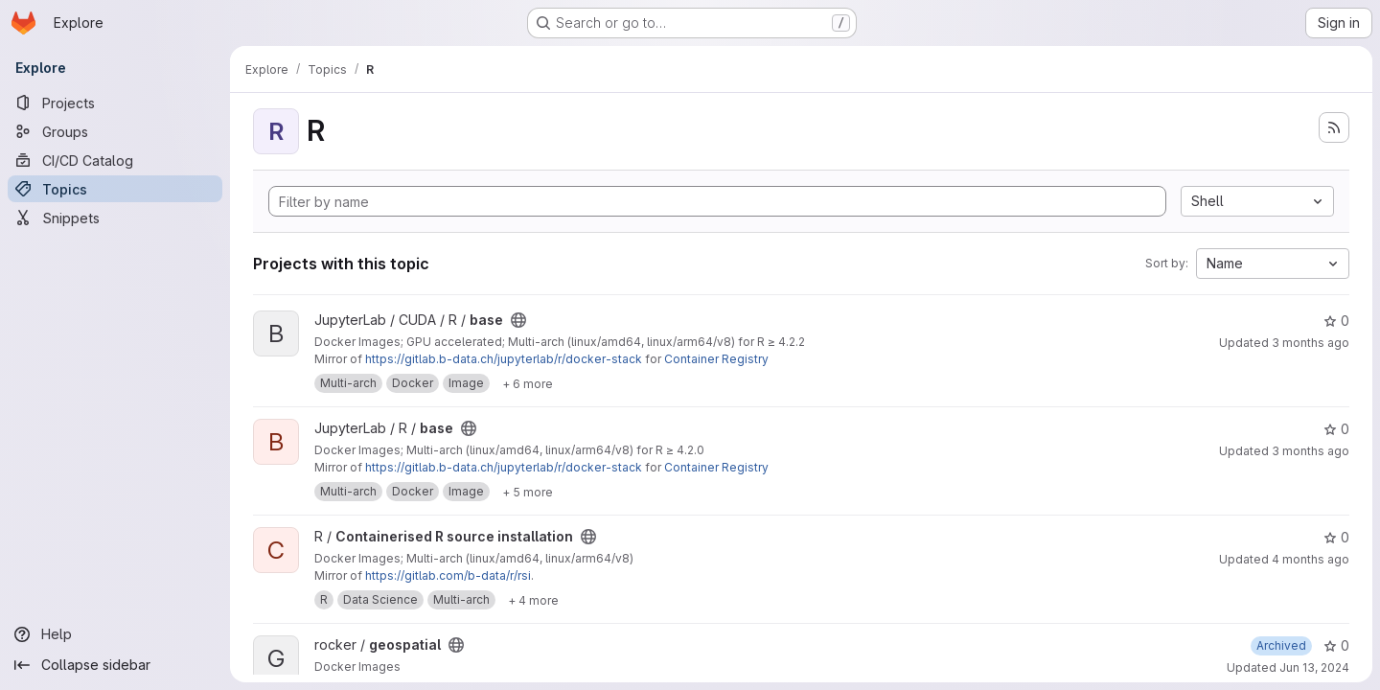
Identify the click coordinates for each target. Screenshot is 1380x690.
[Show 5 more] (528, 491)
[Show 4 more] (533, 599)
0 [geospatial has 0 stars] (1336, 645)
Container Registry (716, 359)
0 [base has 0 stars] (1336, 320)
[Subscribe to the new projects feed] (1334, 127)
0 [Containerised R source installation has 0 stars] (1336, 537)
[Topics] (115, 188)
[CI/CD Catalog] (115, 160)
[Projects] (115, 102)
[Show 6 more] (528, 383)
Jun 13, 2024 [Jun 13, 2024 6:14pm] (1314, 667)
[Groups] (115, 131)
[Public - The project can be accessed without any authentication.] (518, 320)
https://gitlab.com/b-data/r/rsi (448, 575)
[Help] (115, 634)
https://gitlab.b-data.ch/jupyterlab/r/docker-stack (503, 359)
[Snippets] (115, 217)
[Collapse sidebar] (115, 665)
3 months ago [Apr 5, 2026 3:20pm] (1310, 342)
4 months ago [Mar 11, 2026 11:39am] (1310, 559)
